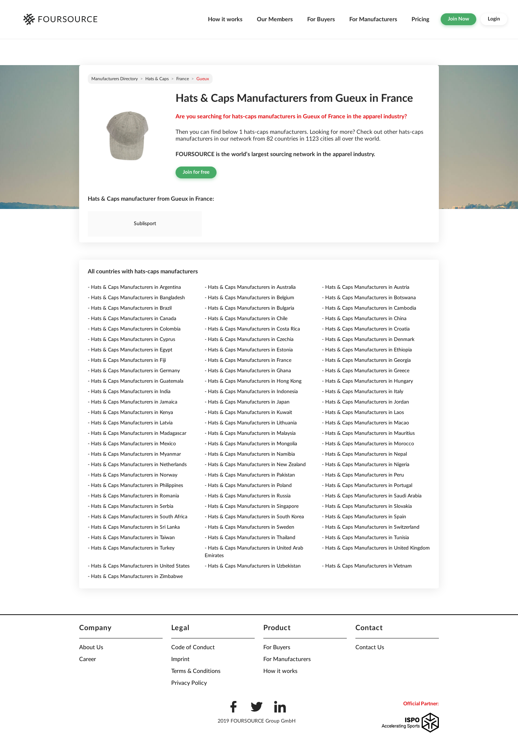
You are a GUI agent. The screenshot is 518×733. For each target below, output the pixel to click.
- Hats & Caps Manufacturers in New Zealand (255, 464)
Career (87, 659)
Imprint (180, 659)
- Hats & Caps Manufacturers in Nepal (364, 454)
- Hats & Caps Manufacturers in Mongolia (251, 443)
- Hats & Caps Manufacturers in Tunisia (365, 537)
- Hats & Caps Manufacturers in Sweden (249, 527)
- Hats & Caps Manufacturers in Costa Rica (252, 329)
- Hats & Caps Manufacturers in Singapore (252, 506)
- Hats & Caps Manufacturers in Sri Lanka (134, 527)
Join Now (458, 19)
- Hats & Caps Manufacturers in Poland (248, 485)
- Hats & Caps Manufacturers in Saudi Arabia (372, 495)
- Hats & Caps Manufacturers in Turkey (131, 548)
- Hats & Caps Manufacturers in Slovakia (367, 506)
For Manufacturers (373, 19)
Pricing (420, 19)
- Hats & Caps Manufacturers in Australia (250, 287)
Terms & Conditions (196, 671)
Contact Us (369, 647)
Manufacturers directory (114, 79)
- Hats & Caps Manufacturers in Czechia (249, 339)
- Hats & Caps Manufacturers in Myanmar (134, 454)
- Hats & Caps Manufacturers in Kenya (130, 412)
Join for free (196, 172)
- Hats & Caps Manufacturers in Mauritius (368, 433)
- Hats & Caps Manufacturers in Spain (364, 516)
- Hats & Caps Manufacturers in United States (139, 566)
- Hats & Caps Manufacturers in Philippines (135, 485)
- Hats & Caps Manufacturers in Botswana (369, 297)
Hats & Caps (157, 79)
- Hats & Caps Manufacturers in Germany (134, 370)
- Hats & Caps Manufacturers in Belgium (249, 297)
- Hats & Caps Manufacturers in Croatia (366, 329)
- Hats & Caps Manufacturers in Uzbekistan (253, 566)
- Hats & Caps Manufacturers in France (248, 360)
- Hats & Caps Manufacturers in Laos (363, 412)
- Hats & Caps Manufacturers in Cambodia (369, 308)
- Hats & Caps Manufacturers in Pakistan (250, 475)
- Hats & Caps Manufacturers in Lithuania (251, 422)
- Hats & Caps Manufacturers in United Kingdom (376, 548)
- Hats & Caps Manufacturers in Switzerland (370, 527)
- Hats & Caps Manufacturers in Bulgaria (249, 308)
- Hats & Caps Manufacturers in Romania (133, 495)
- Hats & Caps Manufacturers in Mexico (132, 443)
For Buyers (321, 19)
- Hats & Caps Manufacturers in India (129, 391)
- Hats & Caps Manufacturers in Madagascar (137, 433)
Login (494, 19)
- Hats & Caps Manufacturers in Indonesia (251, 391)
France (182, 79)
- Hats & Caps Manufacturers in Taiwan (131, 537)
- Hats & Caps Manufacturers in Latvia (130, 422)
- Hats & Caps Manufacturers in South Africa (137, 516)
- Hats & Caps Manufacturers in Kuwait (248, 412)
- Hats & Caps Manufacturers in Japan (247, 402)
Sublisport (145, 223)
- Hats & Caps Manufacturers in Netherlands (137, 464)
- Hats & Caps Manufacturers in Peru (363, 475)
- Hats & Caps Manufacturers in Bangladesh (136, 297)
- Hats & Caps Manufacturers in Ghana (248, 370)
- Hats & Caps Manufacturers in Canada (132, 318)
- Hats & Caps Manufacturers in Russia (248, 495)
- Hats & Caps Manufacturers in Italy (362, 391)
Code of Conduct (193, 647)
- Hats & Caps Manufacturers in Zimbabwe (135, 576)
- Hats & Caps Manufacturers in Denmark (368, 339)
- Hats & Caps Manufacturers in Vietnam (367, 566)
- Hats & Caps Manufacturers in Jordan (365, 402)
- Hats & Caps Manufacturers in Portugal (367, 485)
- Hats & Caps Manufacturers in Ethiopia (367, 349)
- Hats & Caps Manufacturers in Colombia (134, 329)
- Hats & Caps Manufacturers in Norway (132, 475)
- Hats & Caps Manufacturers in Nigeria (365, 464)
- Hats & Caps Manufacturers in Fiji (127, 360)
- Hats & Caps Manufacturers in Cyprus (131, 339)
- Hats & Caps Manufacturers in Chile (246, 318)
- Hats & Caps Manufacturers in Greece (365, 370)
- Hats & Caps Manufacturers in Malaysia (250, 433)
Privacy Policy (189, 683)
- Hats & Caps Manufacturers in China (364, 318)
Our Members (275, 19)
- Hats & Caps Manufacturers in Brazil (130, 308)
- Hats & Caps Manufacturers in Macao (365, 422)
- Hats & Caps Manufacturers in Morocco (368, 443)
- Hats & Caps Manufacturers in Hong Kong (253, 381)
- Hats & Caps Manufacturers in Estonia (249, 349)
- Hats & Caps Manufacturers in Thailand (250, 537)
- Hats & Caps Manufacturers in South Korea (254, 516)
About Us (91, 647)
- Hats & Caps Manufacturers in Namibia (250, 454)
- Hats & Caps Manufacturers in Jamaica (132, 402)
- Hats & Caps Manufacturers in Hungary (367, 381)
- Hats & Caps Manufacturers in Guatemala (135, 381)
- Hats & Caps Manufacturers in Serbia (130, 506)
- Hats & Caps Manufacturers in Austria (365, 287)
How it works (225, 19)
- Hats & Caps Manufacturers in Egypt (130, 349)
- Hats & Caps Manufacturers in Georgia (366, 360)
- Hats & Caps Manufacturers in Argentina (134, 287)
